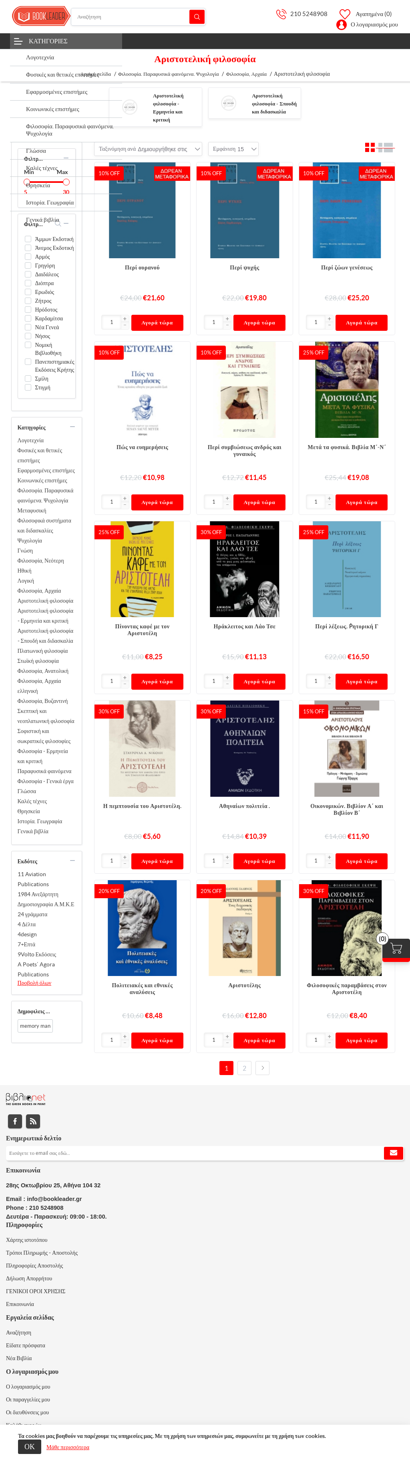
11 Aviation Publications (33, 879)
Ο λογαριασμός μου (374, 24)
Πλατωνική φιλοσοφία (43, 651)
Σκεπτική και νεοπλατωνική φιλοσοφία (46, 716)
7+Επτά (27, 944)
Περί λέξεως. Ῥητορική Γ (346, 626)
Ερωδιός (44, 292)
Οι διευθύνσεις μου (27, 1412)
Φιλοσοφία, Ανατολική (43, 671)
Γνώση (25, 550)
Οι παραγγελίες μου (28, 1399)
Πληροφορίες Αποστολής (34, 1265)
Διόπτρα (44, 283)
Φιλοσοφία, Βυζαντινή (43, 701)
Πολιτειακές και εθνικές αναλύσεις (142, 988)
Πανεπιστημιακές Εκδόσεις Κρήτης (54, 365)
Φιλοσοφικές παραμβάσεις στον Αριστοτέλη (347, 988)
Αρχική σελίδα (95, 74)
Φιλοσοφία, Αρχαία (39, 590)
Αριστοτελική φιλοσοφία (46, 600)
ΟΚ (29, 1446)
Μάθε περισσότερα (67, 1447)
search (58, 223)
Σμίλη (41, 378)
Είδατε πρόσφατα (25, 1345)
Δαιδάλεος (47, 274)
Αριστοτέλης (244, 985)
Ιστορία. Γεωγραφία (40, 821)
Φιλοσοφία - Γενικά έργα (46, 781)
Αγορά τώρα (157, 323)
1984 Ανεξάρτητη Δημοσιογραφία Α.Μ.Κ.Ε (46, 899)
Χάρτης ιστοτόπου (27, 1240)
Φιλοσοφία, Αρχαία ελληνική (39, 686)
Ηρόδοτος (46, 309)
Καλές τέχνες (32, 801)
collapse (66, 158)
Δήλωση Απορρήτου (29, 1278)
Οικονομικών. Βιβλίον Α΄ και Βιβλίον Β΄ (346, 809)
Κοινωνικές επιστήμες (42, 480)
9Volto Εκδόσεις (37, 954)
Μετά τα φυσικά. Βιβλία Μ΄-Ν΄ (347, 447)
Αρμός (42, 256)
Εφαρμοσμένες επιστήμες (46, 470)
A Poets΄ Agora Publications (36, 969)
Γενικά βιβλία (33, 831)
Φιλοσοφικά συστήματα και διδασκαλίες (44, 525)
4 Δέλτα (27, 924)
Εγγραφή (393, 1153)
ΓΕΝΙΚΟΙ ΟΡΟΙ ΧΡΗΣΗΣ (35, 1291)
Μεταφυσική (32, 510)
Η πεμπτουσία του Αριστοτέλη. (142, 806)
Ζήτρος (43, 301)
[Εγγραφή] (205, 1153)
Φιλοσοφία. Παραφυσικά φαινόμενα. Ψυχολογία (46, 495)
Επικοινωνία (20, 1304)
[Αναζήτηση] (138, 17)
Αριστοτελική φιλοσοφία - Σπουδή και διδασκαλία (274, 104)
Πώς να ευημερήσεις (142, 447)
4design (27, 934)
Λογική (26, 580)
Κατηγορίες (48, 41)
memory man (35, 1026)
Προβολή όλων (35, 983)
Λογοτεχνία (31, 440)
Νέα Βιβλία (19, 1358)
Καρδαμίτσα (49, 318)
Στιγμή (42, 387)
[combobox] (162, 149)
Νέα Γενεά (47, 327)
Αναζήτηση (197, 17)
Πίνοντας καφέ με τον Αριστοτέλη (142, 629)
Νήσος (42, 336)
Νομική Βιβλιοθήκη (48, 349)
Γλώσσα (27, 791)
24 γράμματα (33, 914)
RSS (33, 1121)
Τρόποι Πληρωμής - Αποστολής (42, 1252)
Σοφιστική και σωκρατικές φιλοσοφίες (44, 736)
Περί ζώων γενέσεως (347, 267)
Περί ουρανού (142, 267)
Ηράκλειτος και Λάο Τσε (244, 626)
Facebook (15, 1121)
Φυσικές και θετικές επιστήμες (40, 455)
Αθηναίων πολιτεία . (244, 806)
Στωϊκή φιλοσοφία (38, 661)
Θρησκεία (29, 811)
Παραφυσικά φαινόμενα (45, 771)
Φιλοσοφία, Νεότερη (41, 560)
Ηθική (25, 570)
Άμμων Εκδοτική (54, 239)
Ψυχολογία (30, 540)
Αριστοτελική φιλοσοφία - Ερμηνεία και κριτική (46, 615)
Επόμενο (262, 1068)
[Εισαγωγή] (111, 322)
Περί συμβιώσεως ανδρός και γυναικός (244, 450)
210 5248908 (309, 13)
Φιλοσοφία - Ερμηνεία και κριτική (43, 756)
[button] (125, 319)
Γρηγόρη (45, 265)
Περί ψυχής (244, 267)
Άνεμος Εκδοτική (54, 248)
